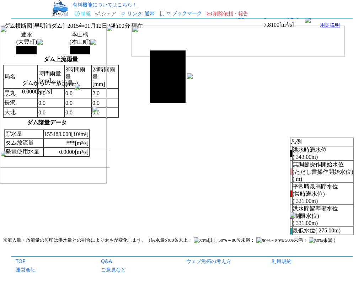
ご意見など (113, 269)
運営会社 (26, 269)
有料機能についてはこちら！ (105, 4)
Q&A (106, 261)
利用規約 (281, 261)
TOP (21, 261)
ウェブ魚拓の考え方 (208, 261)
